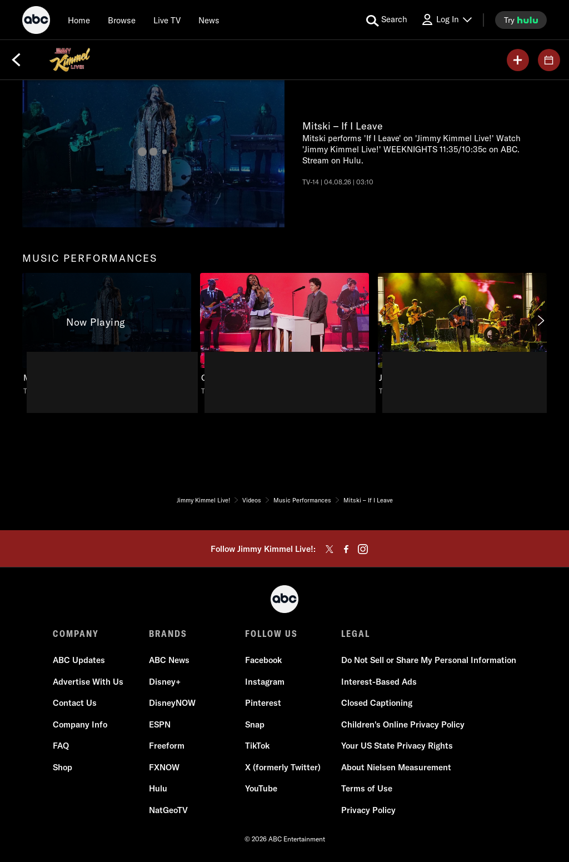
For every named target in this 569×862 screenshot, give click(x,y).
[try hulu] (521, 20)
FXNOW (164, 767)
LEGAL (355, 634)
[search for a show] (386, 20)
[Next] (540, 321)
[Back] (16, 60)
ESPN (160, 724)
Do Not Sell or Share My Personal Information (428, 660)
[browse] (122, 20)
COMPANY (76, 634)
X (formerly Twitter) (283, 767)
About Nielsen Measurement (396, 767)
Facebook (263, 660)
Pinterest (263, 702)
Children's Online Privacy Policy (403, 724)
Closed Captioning (376, 702)
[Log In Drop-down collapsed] (446, 19)
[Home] (79, 20)
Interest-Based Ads (379, 681)
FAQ (61, 745)
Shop (62, 767)
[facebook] (346, 549)
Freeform (166, 745)
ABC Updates (79, 660)
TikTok (257, 745)
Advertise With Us (88, 681)
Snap (254, 724)
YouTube (261, 788)
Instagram (264, 681)
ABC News (169, 660)
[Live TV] (167, 20)
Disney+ (165, 681)
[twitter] (330, 549)
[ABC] (36, 21)
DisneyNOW (172, 702)
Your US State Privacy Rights (397, 745)
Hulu (158, 788)
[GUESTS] (549, 60)
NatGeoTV (168, 810)
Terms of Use (366, 788)
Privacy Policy (368, 810)
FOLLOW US (271, 634)
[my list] (518, 60)
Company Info (80, 724)
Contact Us (75, 702)
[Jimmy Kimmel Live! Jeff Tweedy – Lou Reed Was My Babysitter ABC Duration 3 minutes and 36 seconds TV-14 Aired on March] (462, 334)
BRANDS (168, 634)
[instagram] (363, 549)
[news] (208, 20)
